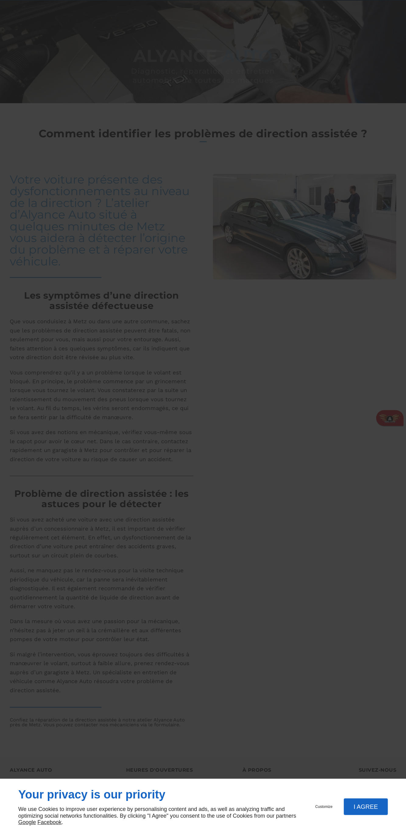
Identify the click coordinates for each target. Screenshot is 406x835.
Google (27, 822)
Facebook (49, 822)
